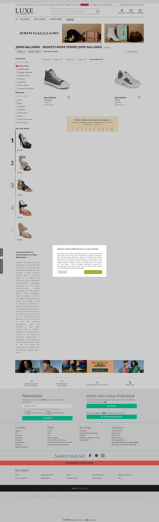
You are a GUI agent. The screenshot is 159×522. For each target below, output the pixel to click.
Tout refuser (62, 272)
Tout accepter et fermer (93, 272)
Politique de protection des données (73, 268)
